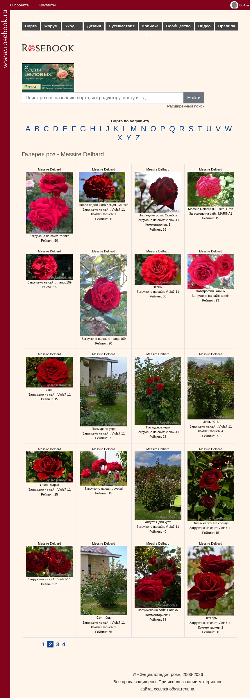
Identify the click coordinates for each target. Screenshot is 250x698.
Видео (204, 26)
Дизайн (94, 26)
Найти (194, 97)
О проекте (19, 5)
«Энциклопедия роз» (158, 674)
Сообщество (178, 26)
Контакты (47, 5)
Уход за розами (72, 27)
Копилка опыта (150, 27)
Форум (50, 26)
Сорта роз (31, 27)
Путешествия (122, 26)
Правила (226, 26)
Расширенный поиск (185, 106)
